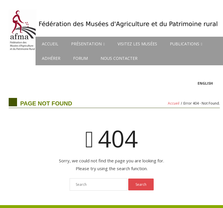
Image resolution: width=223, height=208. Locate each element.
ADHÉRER (51, 58)
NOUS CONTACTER (119, 58)
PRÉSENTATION (86, 44)
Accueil (173, 103)
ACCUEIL (50, 44)
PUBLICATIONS (184, 44)
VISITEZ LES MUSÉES (137, 44)
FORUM (80, 58)
